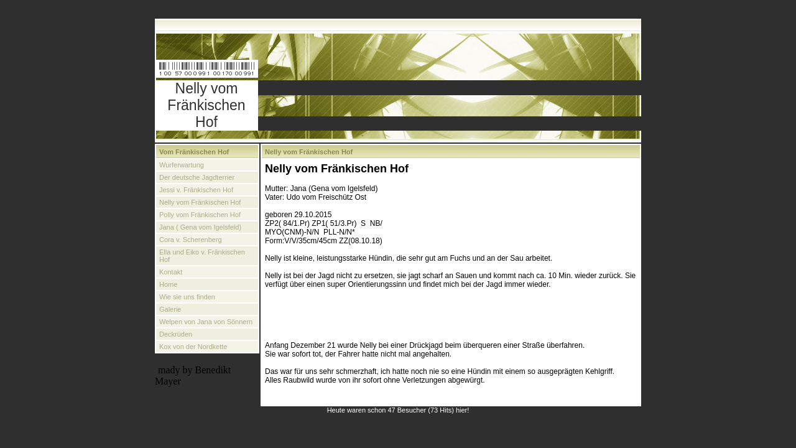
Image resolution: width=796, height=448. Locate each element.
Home (168, 284)
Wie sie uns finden (187, 297)
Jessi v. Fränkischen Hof (196, 190)
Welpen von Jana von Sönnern (205, 321)
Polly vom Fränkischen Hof (200, 214)
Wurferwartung (181, 165)
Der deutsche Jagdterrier (196, 177)
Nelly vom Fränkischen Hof (200, 202)
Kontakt (170, 272)
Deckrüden (175, 334)
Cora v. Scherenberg (190, 239)
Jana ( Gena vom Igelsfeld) (200, 227)
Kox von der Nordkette (193, 346)
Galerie (170, 309)
